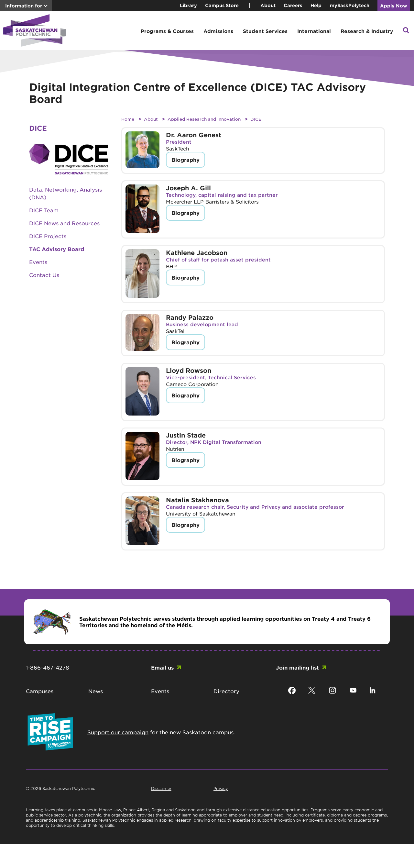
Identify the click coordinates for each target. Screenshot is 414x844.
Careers (293, 5)
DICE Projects (47, 236)
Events (38, 262)
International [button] (314, 31)
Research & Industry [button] (367, 31)
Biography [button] (185, 159)
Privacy (220, 788)
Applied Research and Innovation (204, 119)
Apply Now (393, 5)
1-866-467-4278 (47, 667)
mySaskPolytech (349, 5)
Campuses (39, 691)
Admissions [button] (218, 31)
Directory (226, 691)
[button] (406, 31)
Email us (162, 667)
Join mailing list (297, 667)
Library (188, 5)
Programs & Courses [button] (167, 31)
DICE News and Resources (64, 223)
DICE (255, 119)
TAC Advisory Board (56, 249)
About (268, 5)
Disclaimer (161, 788)
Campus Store (222, 5)
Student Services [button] (265, 31)
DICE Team (44, 210)
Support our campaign (117, 732)
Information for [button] (23, 5)
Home (127, 119)
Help (315, 5)
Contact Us (44, 275)
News (95, 691)
